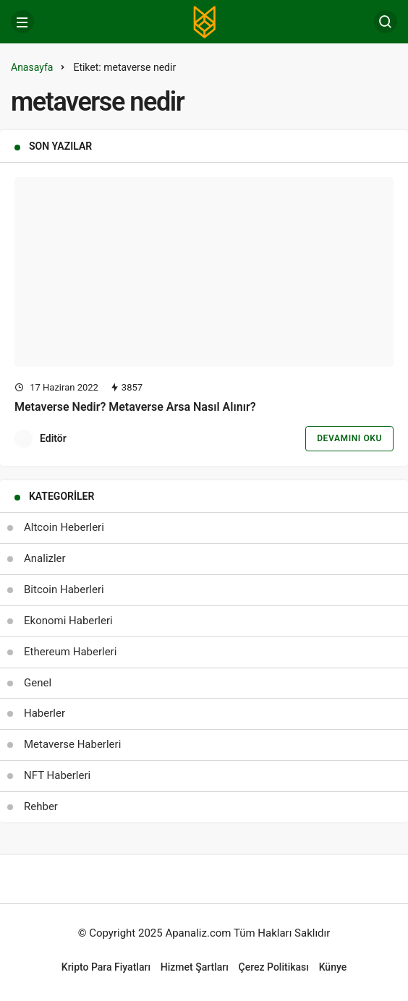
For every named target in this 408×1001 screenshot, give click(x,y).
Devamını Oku (349, 438)
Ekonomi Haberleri (68, 620)
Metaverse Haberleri (72, 744)
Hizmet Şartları (195, 967)
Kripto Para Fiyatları (105, 967)
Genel (37, 682)
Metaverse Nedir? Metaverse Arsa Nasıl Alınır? (135, 407)
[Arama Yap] (385, 21)
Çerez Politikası (274, 967)
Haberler (44, 713)
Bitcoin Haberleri (64, 589)
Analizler (45, 558)
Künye (333, 967)
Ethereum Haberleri (70, 651)
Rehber (41, 806)
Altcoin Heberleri (64, 527)
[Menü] (22, 21)
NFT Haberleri (57, 775)
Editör (53, 438)
